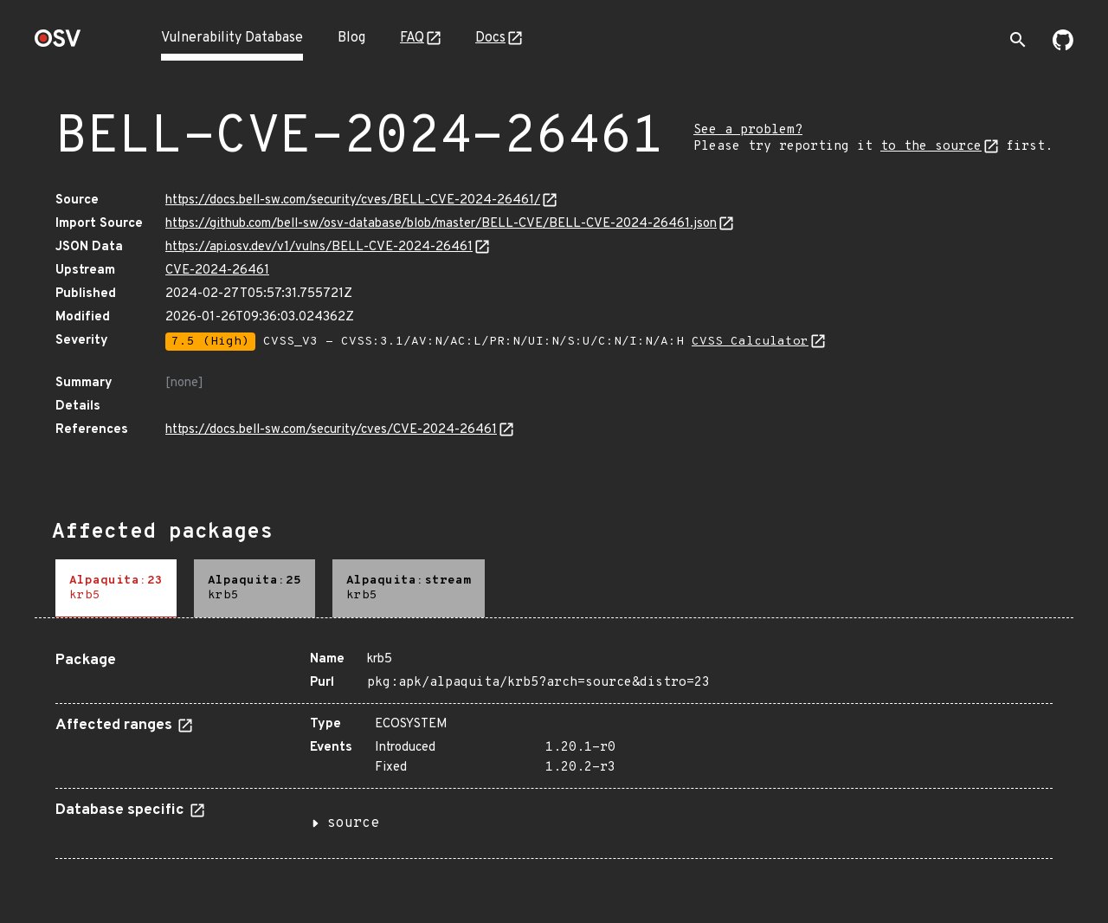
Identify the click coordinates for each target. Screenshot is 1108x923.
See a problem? (747, 130)
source (353, 823)
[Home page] (58, 43)
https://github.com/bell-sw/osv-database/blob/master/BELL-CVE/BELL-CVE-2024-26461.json (441, 224)
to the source (931, 147)
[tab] (116, 588)
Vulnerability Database (232, 38)
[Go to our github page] (1063, 46)
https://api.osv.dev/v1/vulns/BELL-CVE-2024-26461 (319, 247)
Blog (351, 38)
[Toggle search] (1018, 40)
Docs (490, 38)
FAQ (412, 38)
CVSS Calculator (750, 341)
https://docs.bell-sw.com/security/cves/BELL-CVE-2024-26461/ (352, 200)
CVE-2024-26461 (217, 270)
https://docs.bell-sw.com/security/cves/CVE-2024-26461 (331, 430)
